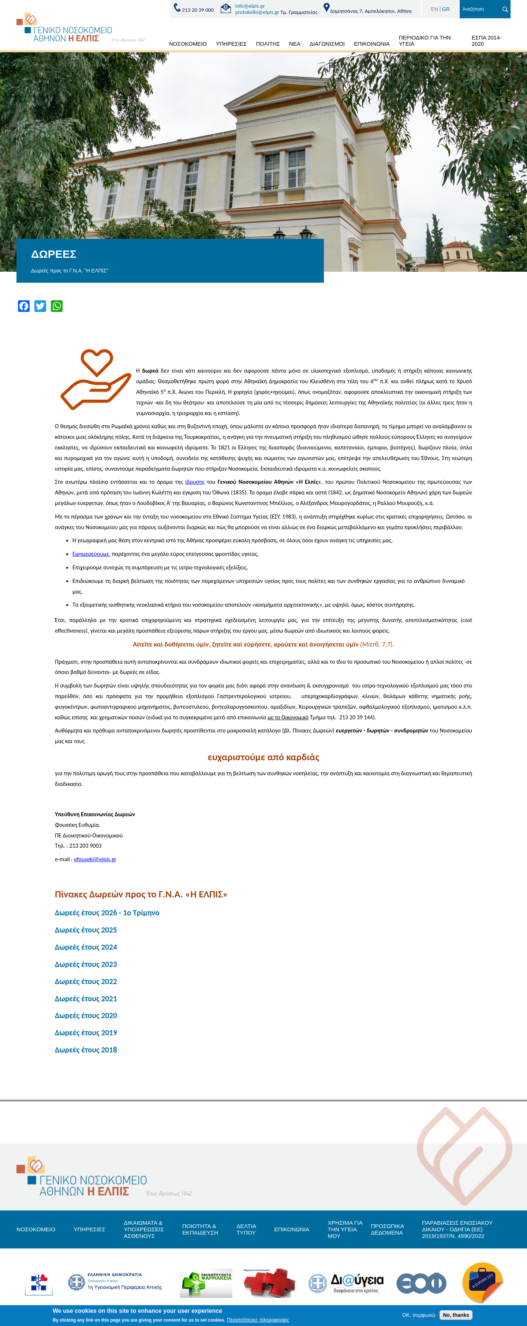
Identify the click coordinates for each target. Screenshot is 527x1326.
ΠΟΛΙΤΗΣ (268, 44)
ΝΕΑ (294, 44)
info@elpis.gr (250, 6)
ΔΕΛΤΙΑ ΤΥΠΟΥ (252, 1232)
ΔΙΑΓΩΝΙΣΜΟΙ (327, 44)
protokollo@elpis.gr (257, 12)
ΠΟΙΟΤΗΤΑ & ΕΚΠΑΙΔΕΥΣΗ (204, 1232)
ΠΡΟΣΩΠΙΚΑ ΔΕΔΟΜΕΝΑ (396, 1232)
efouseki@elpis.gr (95, 859)
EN (434, 9)
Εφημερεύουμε (91, 553)
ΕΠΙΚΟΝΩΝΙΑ (298, 1232)
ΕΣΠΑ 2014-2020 (487, 40)
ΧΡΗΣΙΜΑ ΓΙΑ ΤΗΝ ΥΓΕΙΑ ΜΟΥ (352, 1232)
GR (446, 9)
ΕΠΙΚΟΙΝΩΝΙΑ (371, 44)
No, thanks (456, 1315)
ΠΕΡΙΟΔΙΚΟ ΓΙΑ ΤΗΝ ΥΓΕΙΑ (425, 40)
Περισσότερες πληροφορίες (258, 1320)
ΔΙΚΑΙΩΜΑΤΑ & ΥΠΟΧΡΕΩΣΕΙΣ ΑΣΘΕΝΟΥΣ (147, 1232)
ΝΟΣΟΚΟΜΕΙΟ (188, 44)
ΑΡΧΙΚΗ (156, 44)
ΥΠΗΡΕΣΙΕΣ (231, 44)
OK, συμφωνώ (418, 1315)
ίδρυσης (195, 481)
